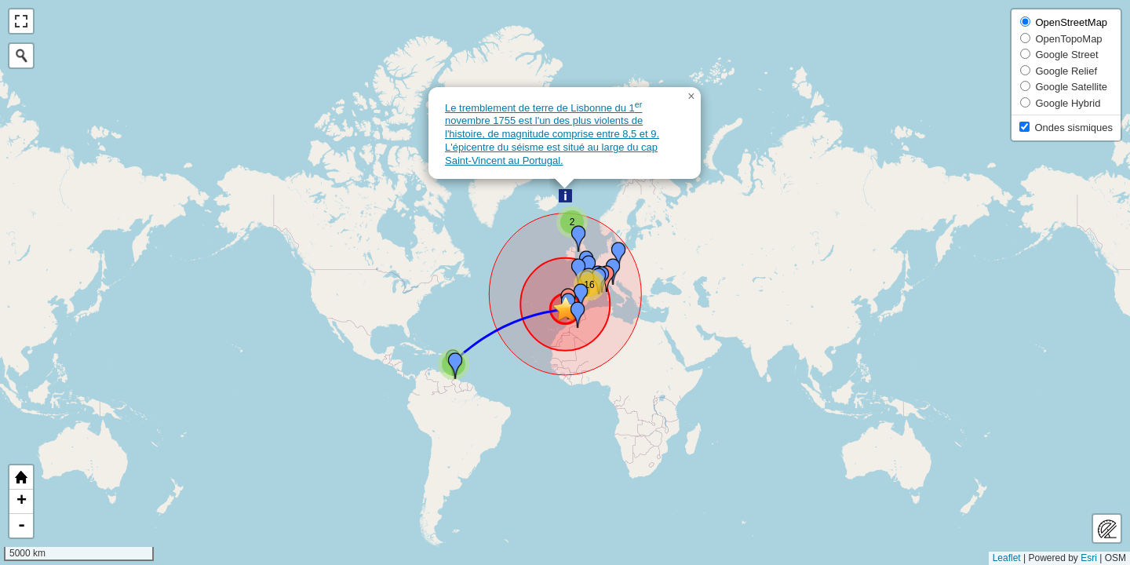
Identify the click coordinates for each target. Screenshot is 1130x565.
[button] (565, 195)
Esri (1089, 557)
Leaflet (1007, 557)
